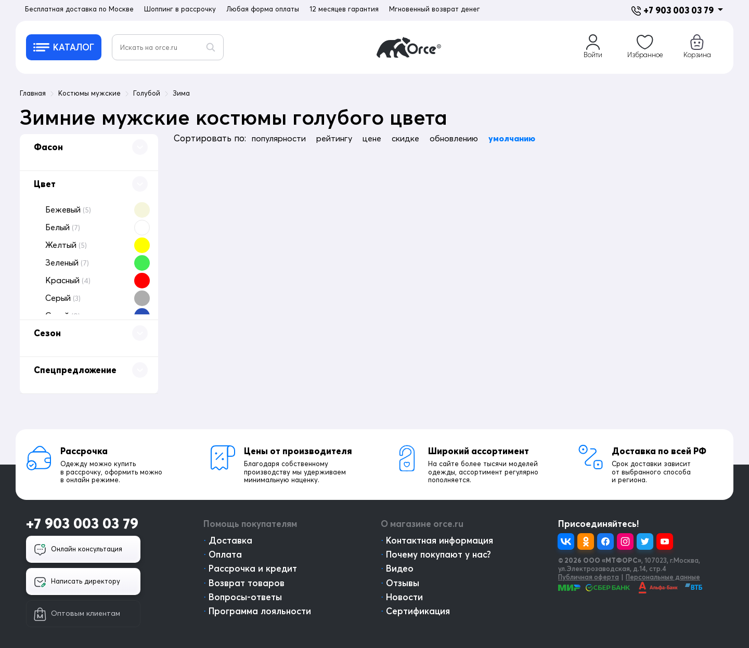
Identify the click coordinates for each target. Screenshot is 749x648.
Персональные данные (663, 577)
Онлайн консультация (78, 550)
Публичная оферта (588, 577)
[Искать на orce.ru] (168, 47)
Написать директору (77, 582)
